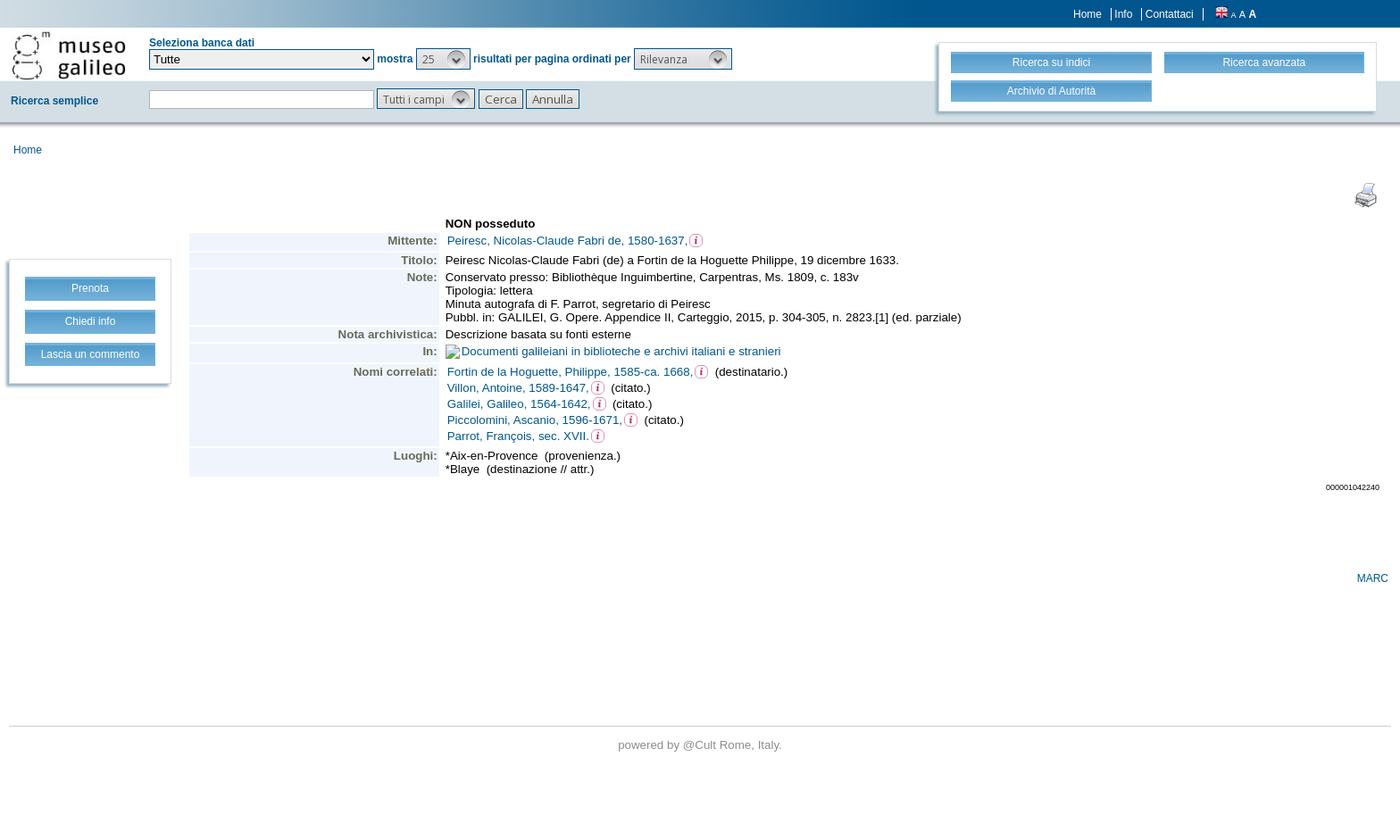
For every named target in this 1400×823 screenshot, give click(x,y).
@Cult (701, 745)
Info (1123, 14)
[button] (443, 59)
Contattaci (1170, 14)
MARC (1372, 578)
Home (1087, 14)
